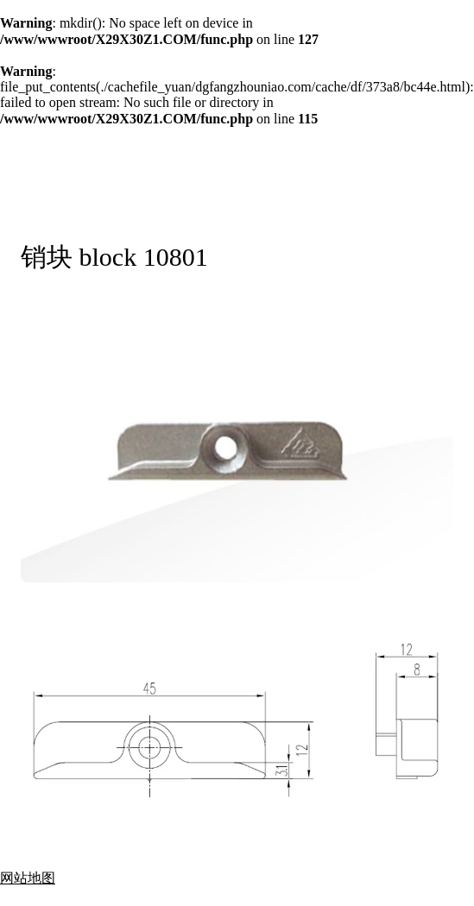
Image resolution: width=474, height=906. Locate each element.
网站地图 (27, 878)
